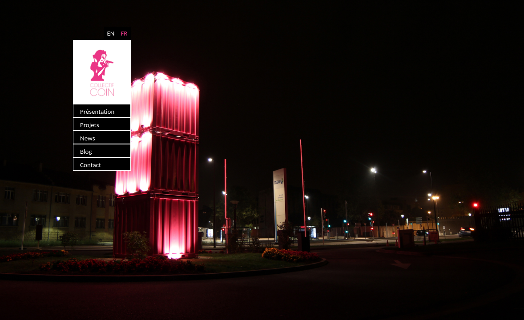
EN (110, 33)
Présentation (97, 112)
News (87, 138)
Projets (89, 125)
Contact (90, 165)
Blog (86, 152)
